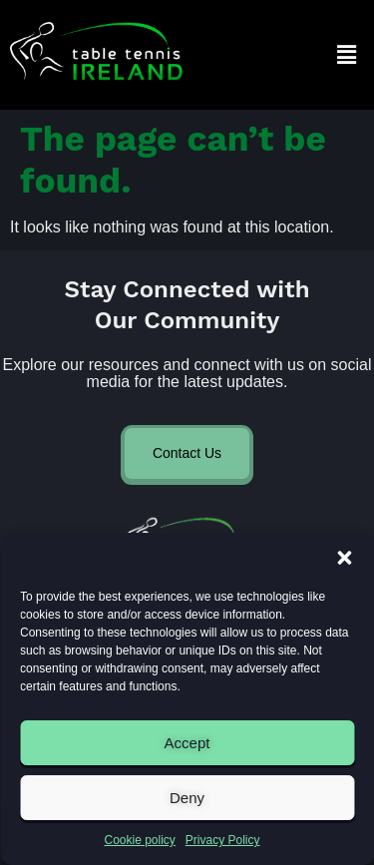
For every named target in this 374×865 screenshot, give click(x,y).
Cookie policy (139, 840)
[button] (344, 558)
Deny (187, 797)
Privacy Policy (223, 840)
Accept (187, 742)
